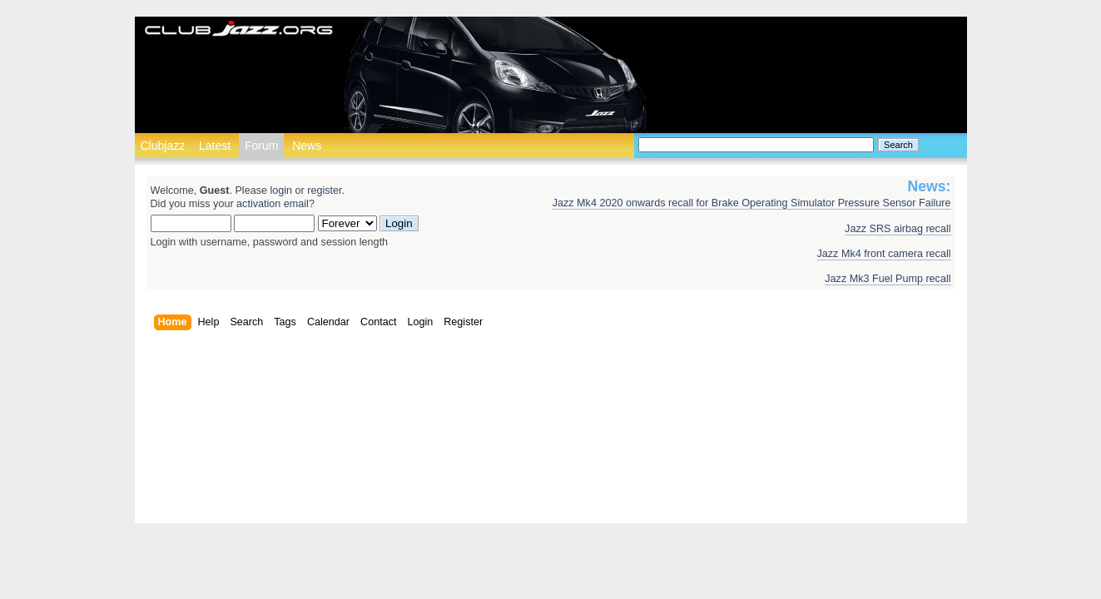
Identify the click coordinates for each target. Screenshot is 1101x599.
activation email (272, 204)
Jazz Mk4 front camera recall (884, 254)
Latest (215, 145)
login (281, 190)
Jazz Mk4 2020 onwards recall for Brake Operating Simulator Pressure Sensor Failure (752, 203)
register (324, 190)
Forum (261, 145)
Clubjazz (163, 145)
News (306, 145)
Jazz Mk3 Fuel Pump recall (887, 279)
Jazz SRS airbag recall (897, 229)
